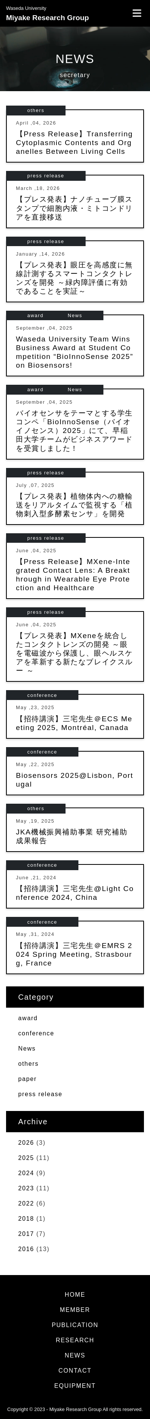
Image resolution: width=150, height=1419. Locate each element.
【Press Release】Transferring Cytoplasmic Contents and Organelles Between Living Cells (74, 142)
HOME (75, 1294)
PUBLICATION (75, 1325)
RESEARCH (75, 1340)
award (35, 315)
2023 (26, 1188)
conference (42, 695)
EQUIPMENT (75, 1386)
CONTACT (74, 1370)
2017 (26, 1234)
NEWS (75, 1355)
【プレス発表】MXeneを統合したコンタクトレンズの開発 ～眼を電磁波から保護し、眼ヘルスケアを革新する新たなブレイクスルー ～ (74, 653)
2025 (26, 1158)
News (75, 315)
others (35, 110)
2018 (26, 1218)
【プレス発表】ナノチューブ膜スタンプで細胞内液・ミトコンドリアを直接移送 (74, 208)
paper (27, 1079)
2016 (26, 1249)
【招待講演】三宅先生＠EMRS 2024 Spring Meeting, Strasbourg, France (74, 954)
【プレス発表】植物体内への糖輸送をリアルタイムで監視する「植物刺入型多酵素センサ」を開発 (74, 505)
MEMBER (75, 1310)
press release (45, 176)
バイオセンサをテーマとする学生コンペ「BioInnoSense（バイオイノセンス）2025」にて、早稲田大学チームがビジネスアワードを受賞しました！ (74, 430)
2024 (26, 1173)
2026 (26, 1142)
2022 (26, 1203)
